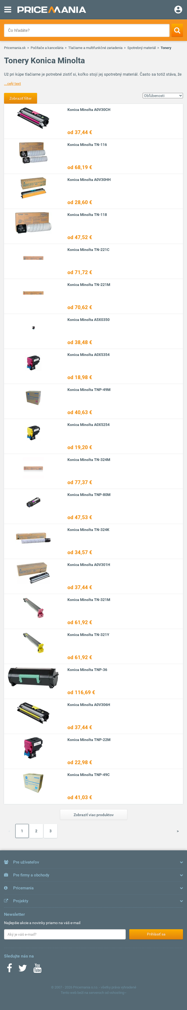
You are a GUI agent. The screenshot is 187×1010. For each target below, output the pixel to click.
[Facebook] (9, 970)
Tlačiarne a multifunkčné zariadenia (95, 48)
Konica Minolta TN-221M (88, 284)
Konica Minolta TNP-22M (88, 740)
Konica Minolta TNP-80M (88, 494)
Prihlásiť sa (156, 934)
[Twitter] (23, 970)
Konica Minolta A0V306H (88, 705)
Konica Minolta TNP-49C (88, 775)
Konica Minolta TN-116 (87, 144)
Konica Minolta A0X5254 (88, 424)
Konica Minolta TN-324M (88, 459)
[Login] (178, 10)
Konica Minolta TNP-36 (87, 669)
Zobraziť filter (20, 98)
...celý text (12, 83)
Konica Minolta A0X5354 (88, 354)
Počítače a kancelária (47, 48)
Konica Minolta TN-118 (87, 214)
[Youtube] (37, 970)
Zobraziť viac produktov (94, 815)
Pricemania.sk (15, 48)
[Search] (177, 30)
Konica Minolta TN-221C (88, 249)
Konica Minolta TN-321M (88, 599)
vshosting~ (118, 993)
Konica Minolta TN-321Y (88, 634)
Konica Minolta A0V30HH (89, 179)
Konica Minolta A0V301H (88, 564)
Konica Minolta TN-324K (88, 529)
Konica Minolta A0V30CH (88, 109)
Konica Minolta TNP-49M (88, 389)
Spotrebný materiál (141, 48)
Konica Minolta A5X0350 (88, 319)
